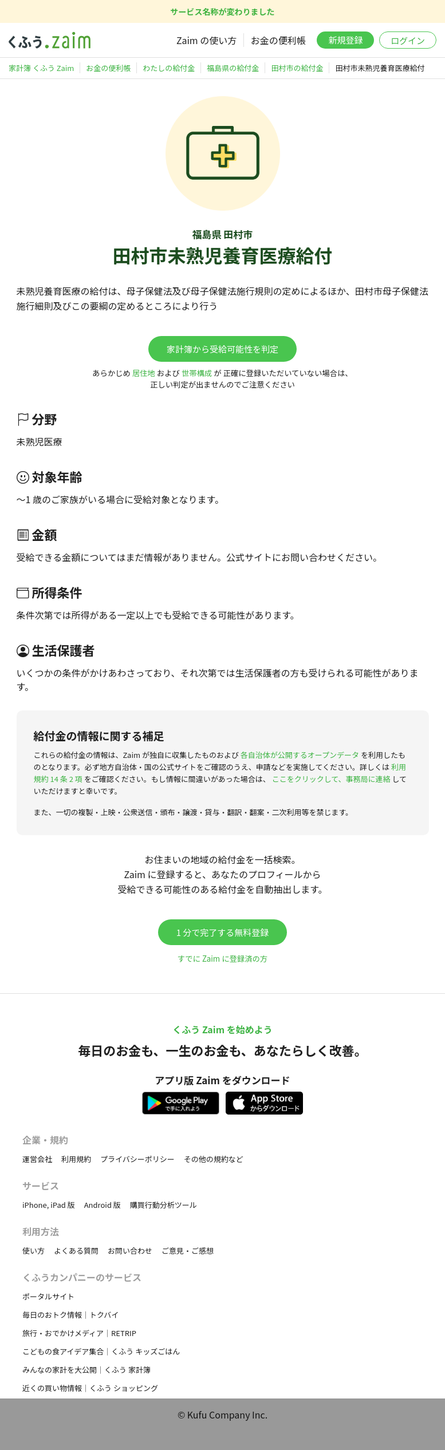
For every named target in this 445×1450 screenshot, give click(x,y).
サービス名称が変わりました (223, 11)
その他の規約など (213, 1158)
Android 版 (102, 1204)
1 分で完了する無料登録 (222, 932)
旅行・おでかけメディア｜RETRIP (79, 1332)
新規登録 (345, 40)
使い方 (33, 1250)
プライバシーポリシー (137, 1158)
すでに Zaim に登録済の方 (222, 958)
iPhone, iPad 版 (48, 1204)
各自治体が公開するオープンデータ (300, 754)
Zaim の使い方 (206, 40)
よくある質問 (76, 1250)
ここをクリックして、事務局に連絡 (331, 778)
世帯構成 (197, 373)
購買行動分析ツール (163, 1204)
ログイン (408, 40)
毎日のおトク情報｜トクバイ (70, 1314)
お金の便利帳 (278, 40)
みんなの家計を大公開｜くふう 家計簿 (86, 1369)
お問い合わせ (130, 1250)
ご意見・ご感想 (188, 1250)
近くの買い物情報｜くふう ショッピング (90, 1387)
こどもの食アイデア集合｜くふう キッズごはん (101, 1351)
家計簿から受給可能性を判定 (222, 349)
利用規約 (76, 1158)
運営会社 (37, 1158)
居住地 (143, 373)
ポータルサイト (48, 1296)
